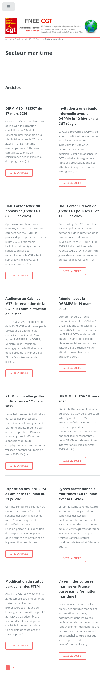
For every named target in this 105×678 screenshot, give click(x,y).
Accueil (9, 39)
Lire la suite (19, 172)
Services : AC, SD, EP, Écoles (28, 39)
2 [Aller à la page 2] (13, 667)
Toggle (9, 7)
